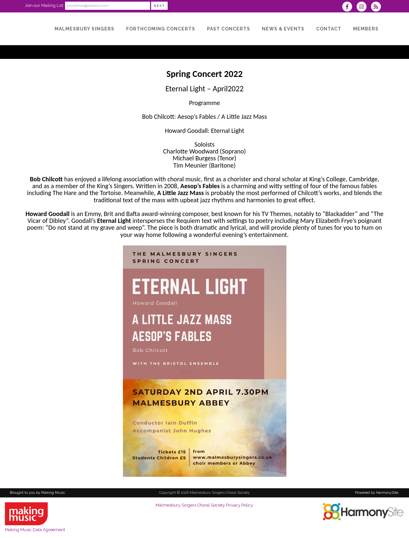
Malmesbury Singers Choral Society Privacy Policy (204, 505)
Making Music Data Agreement (35, 529)
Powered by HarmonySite (376, 493)
